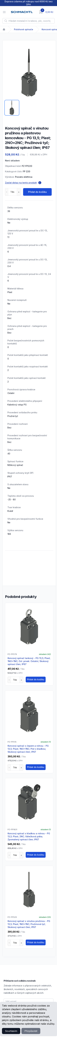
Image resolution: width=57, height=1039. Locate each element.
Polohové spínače (23, 29)
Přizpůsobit (30, 1031)
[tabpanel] (29, 73)
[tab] (12, 107)
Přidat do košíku (37, 191)
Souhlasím (11, 1031)
